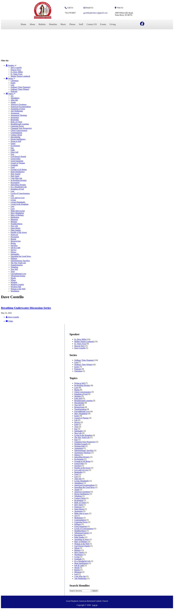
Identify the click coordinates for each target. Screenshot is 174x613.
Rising (13, 243)
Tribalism (14, 267)
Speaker (11, 65)
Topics (10, 94)
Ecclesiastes (15, 146)
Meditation (15, 217)
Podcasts (14, 91)
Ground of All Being (19, 169)
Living (13, 200)
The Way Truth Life (18, 263)
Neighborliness (16, 224)
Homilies (53, 24)
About (32, 24)
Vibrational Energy (18, 276)
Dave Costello (16, 68)
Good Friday (15, 159)
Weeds (13, 278)
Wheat (13, 280)
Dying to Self (16, 141)
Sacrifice (14, 245)
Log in (94, 605)
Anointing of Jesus (18, 109)
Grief (13, 167)
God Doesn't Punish (18, 156)
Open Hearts (15, 228)
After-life (14, 100)
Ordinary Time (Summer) (20, 87)
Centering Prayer (17, 126)
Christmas (14, 81)
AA (12, 96)
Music (63, 24)
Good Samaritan (17, 161)
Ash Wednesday (17, 111)
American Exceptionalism (21, 107)
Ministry (14, 222)
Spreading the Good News (21, 256)
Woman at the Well (18, 289)
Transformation (17, 265)
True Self (14, 269)
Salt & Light (15, 248)
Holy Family (15, 174)
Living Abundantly (18, 202)
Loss (12, 206)
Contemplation (16, 133)
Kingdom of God (17, 189)
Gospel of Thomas (18, 163)
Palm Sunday (16, 230)
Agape (13, 102)
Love (13, 209)
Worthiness (15, 291)
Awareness (15, 117)
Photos (72, 24)
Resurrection (16, 241)
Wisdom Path (16, 287)
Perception (15, 237)
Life (12, 196)
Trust (13, 271)
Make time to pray (18, 211)
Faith (13, 150)
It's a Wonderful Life (19, 187)
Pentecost (14, 235)
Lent (12, 85)
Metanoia (14, 219)
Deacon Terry (16, 70)
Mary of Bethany (17, 215)
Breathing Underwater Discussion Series (26, 307)
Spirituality (15, 254)
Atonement (15, 113)
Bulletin (42, 24)
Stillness (14, 258)
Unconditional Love (18, 274)
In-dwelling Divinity (19, 180)
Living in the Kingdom (19, 204)
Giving (113, 24)
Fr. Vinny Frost (16, 74)
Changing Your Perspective (21, 128)
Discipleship (15, 137)
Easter (13, 83)
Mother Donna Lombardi (20, 76)
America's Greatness (18, 104)
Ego (12, 148)
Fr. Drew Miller (17, 72)
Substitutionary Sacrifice (20, 261)
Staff (81, 24)
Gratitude (14, 165)
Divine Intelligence (18, 139)
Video (9, 321)
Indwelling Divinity (18, 185)
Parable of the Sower (19, 232)
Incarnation (15, 183)
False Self (14, 152)
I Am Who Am (16, 178)
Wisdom (14, 282)
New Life (14, 226)
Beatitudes (15, 120)
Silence (13, 252)
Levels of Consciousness (20, 193)
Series (10, 78)
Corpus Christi (16, 135)
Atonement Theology (19, 115)
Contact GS (92, 24)
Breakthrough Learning (20, 124)
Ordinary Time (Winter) (20, 89)
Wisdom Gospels (17, 284)
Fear (12, 154)
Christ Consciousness (19, 130)
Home (23, 24)
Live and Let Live (18, 198)
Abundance (15, 98)
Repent (13, 239)
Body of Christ (16, 122)
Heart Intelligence (18, 172)
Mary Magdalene (17, 213)
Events (103, 24)
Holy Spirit (15, 176)
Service (13, 250)
